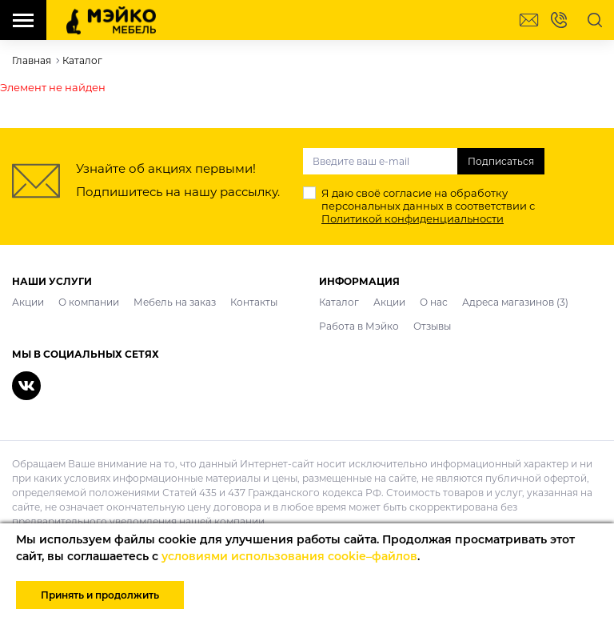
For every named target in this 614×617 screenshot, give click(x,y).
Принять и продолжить (100, 595)
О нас (434, 302)
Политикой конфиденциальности (412, 218)
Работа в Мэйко (359, 326)
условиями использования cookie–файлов (289, 556)
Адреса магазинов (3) (515, 302)
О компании (88, 302)
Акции (28, 302)
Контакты (253, 302)
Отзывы (432, 326)
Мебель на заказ (175, 302)
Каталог (339, 302)
